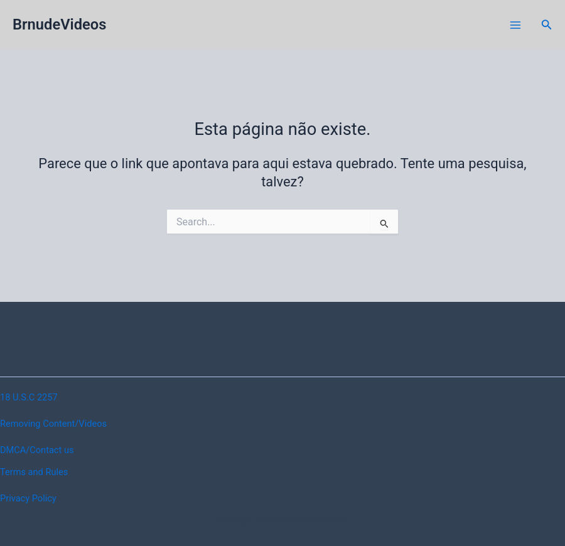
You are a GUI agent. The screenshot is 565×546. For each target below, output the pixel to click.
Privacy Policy (28, 498)
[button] (546, 25)
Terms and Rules (34, 472)
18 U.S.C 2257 (29, 397)
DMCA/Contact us (36, 450)
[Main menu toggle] (515, 25)
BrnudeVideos (59, 24)
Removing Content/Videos (53, 423)
